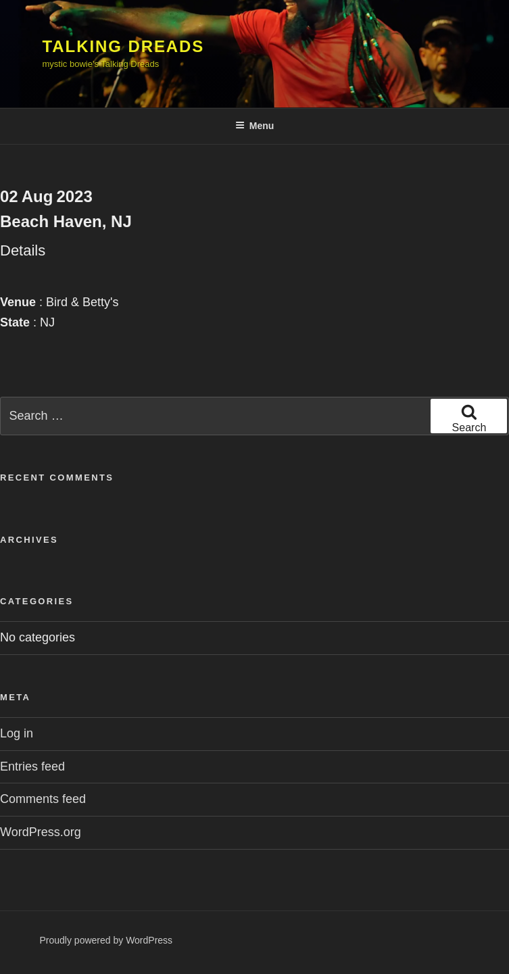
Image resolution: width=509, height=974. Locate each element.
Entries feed (32, 766)
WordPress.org (40, 832)
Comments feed (43, 799)
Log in (16, 733)
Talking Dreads (124, 46)
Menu (254, 125)
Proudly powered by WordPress (106, 940)
